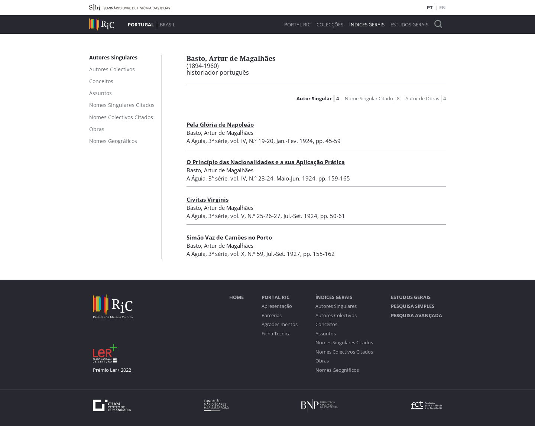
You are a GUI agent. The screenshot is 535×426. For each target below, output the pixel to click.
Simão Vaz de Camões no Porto (229, 237)
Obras (322, 361)
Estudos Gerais (409, 24)
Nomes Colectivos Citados (344, 352)
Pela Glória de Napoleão (220, 124)
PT (430, 7)
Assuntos (325, 333)
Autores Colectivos (336, 315)
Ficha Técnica (276, 333)
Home (236, 297)
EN (442, 7)
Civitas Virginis (207, 199)
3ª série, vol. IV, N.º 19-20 (240, 140)
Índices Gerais (367, 24)
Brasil (167, 24)
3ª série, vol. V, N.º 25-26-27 (244, 215)
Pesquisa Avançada (416, 315)
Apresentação (277, 306)
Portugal (141, 24)
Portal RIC (297, 24)
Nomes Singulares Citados (344, 342)
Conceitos (326, 324)
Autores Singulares (336, 306)
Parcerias (272, 315)
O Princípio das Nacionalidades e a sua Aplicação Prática (266, 162)
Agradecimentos (280, 324)
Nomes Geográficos (337, 370)
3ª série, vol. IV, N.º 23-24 (240, 178)
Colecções (330, 24)
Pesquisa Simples (412, 306)
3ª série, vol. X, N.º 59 (235, 253)
